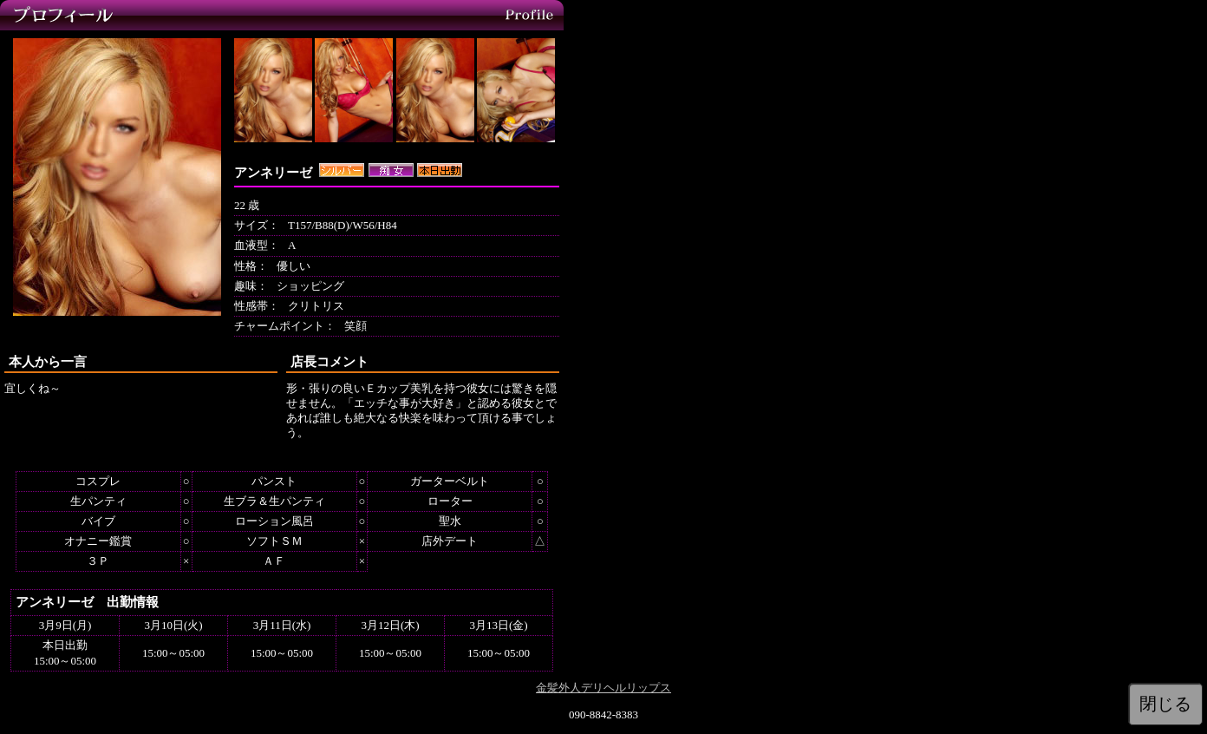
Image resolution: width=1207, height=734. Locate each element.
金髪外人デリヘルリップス (603, 687)
